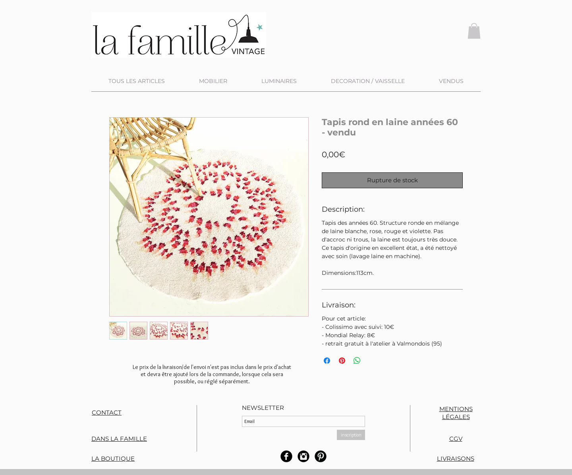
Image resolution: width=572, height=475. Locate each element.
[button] (474, 31)
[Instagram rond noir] (303, 456)
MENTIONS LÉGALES (456, 413)
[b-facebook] (286, 456)
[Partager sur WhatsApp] (357, 360)
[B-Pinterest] (321, 456)
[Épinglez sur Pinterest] (342, 360)
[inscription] (351, 435)
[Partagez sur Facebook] (327, 360)
